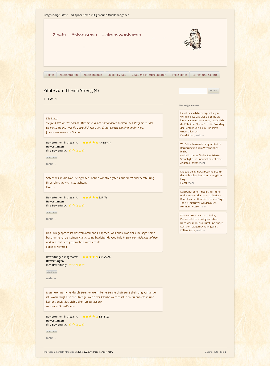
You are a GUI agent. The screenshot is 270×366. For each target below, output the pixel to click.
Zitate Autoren (69, 75)
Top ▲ (223, 351)
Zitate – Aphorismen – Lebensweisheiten (97, 34)
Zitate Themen (93, 75)
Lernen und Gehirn (205, 75)
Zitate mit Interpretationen (149, 75)
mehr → (51, 164)
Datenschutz (211, 351)
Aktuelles (69, 351)
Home (50, 75)
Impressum (50, 351)
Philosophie (179, 75)
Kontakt (60, 351)
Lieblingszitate (117, 75)
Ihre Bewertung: (57, 150)
